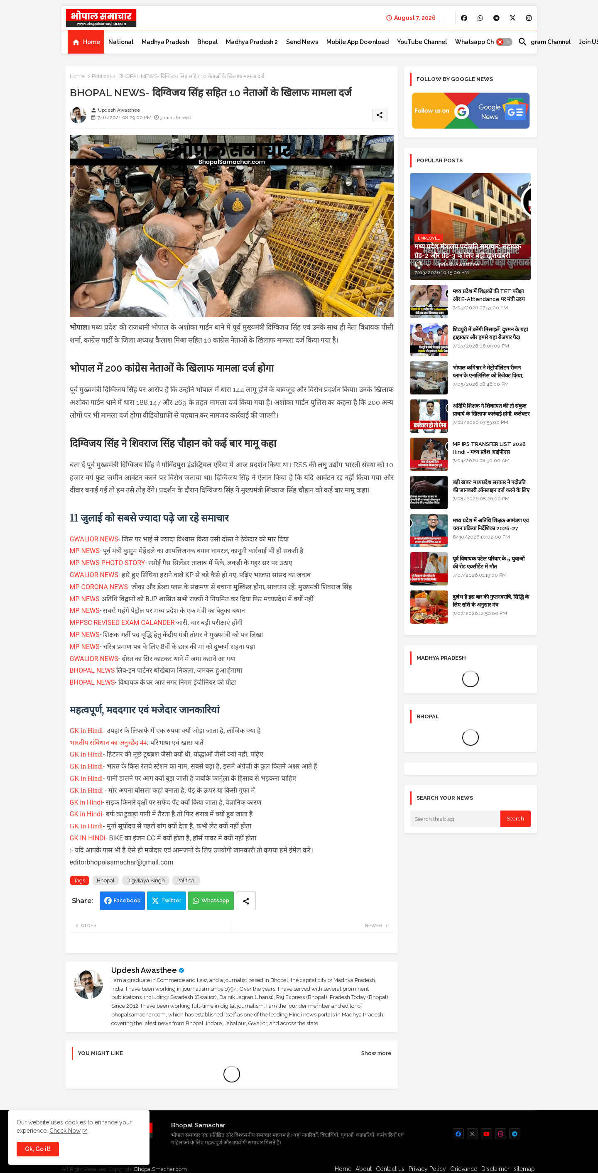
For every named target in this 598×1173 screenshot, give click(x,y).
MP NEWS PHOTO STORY (107, 563)
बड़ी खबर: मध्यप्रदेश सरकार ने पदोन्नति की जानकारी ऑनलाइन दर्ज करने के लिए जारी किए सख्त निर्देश (491, 489)
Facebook (127, 900)
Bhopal (207, 42)
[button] (504, 42)
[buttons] (464, 18)
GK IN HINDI (88, 838)
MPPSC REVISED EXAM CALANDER (122, 623)
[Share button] (246, 900)
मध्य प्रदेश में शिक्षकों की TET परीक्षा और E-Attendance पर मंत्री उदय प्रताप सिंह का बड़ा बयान (489, 298)
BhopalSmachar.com (160, 1169)
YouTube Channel (422, 42)
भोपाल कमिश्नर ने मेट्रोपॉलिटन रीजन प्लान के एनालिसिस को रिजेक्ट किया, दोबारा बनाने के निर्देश (488, 375)
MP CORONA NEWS (99, 587)
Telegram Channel (544, 42)
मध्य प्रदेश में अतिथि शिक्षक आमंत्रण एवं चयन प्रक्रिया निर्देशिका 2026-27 (491, 524)
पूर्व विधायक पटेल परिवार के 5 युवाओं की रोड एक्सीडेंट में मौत (488, 562)
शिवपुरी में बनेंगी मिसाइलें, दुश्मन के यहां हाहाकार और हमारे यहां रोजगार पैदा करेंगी (490, 337)
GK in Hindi (86, 730)
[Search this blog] (455, 819)
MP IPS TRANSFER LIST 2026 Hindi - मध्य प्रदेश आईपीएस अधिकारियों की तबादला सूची (489, 451)
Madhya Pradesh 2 (252, 42)
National (120, 42)
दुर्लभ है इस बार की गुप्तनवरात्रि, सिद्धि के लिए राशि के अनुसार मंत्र (491, 600)
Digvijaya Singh (145, 880)
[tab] (86, 42)
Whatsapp (215, 900)
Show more (376, 1053)
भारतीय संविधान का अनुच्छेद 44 (108, 742)
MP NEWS (85, 551)
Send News (302, 42)
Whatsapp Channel (482, 42)
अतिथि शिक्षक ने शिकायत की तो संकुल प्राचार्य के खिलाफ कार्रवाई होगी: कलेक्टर (491, 409)
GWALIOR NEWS (94, 539)
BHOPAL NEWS (92, 670)
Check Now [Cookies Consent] (65, 1130)
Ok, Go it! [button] (38, 1149)
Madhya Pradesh (165, 42)
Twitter (171, 900)
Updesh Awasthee (144, 970)
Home (91, 42)
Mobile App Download (357, 42)
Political (101, 76)
